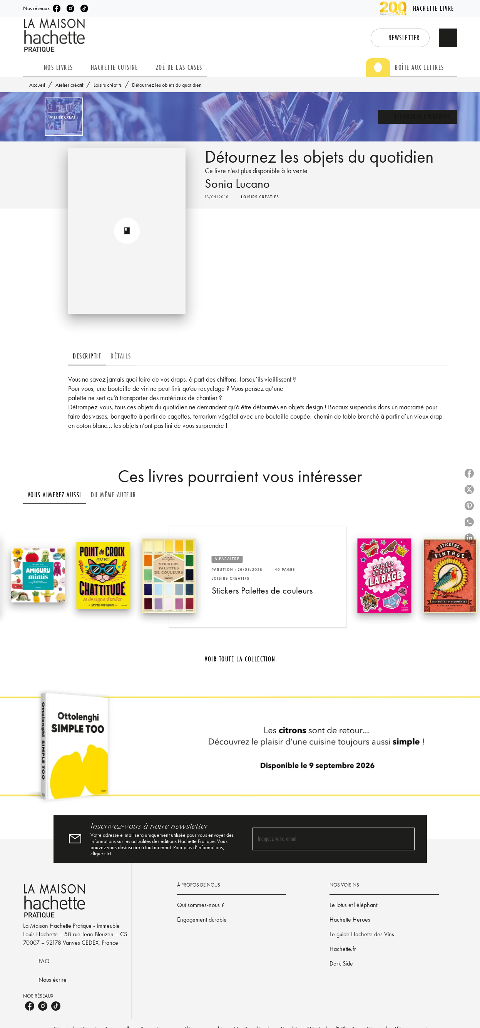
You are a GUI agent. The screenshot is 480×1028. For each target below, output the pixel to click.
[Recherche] (448, 38)
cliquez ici (100, 853)
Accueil (37, 84)
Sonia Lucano (237, 184)
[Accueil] (55, 35)
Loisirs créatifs (108, 84)
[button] (400, 38)
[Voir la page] (240, 749)
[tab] (31, 67)
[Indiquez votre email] (324, 839)
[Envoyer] (405, 839)
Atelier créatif (69, 84)
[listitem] (57, 8)
